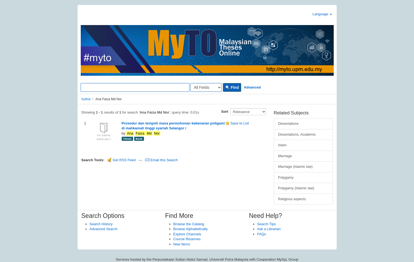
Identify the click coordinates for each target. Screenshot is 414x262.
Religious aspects (292, 199)
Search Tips (266, 224)
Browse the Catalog (188, 224)
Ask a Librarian (269, 229)
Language (322, 14)
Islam (282, 145)
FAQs (261, 234)
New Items (181, 244)
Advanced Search (104, 229)
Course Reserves (187, 239)
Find (232, 87)
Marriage (285, 156)
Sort (224, 111)
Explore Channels (187, 234)
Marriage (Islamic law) (295, 166)
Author (86, 99)
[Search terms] (135, 87)
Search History (101, 224)
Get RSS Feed (121, 160)
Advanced (252, 87)
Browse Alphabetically (190, 229)
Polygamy (286, 177)
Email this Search (161, 160)
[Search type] (206, 87)
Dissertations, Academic (297, 134)
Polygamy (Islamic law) (296, 188)
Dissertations (288, 123)
